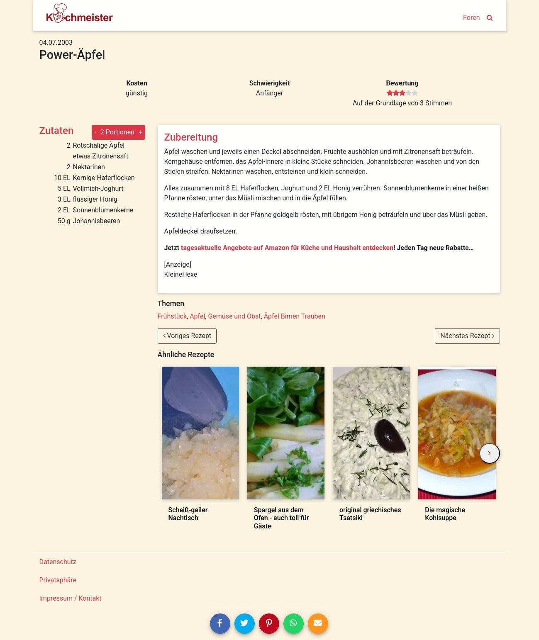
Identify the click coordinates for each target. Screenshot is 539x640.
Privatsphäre (58, 580)
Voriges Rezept (187, 336)
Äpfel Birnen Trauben (294, 316)
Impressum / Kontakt (70, 598)
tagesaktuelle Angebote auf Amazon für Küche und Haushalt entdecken (287, 248)
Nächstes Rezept (467, 336)
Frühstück (172, 316)
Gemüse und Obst (234, 316)
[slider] (402, 93)
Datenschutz (57, 562)
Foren (471, 18)
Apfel (197, 316)
